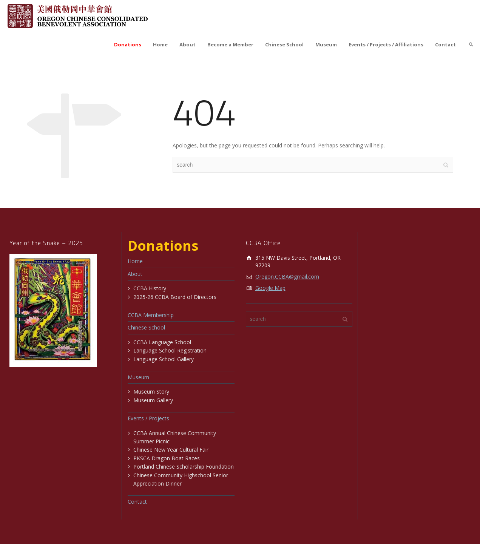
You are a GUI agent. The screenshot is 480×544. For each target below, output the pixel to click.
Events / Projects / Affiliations (386, 44)
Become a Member (230, 44)
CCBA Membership (151, 315)
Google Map (270, 287)
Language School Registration (170, 350)
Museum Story (151, 391)
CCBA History (149, 288)
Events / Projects (148, 418)
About (187, 44)
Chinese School (284, 44)
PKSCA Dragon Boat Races (166, 458)
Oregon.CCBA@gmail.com (287, 276)
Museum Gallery (153, 400)
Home (160, 44)
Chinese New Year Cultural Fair (170, 449)
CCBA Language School (162, 342)
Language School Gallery (163, 359)
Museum (326, 44)
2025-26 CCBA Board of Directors (174, 296)
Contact (445, 44)
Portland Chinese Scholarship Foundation (183, 466)
